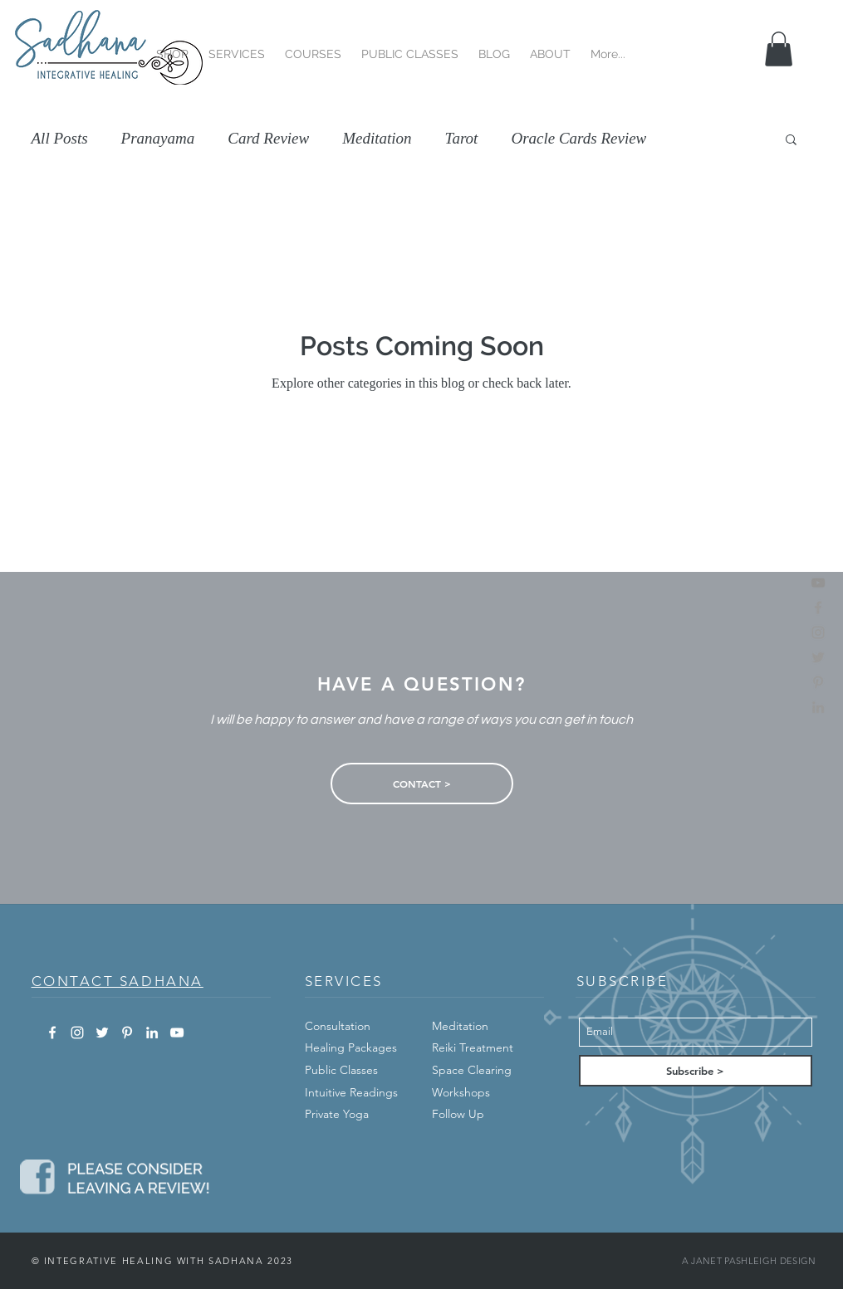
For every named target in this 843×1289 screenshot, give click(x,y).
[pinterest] (818, 682)
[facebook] (818, 607)
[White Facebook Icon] (52, 1032)
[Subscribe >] (695, 1070)
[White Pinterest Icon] (127, 1032)
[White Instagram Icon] (77, 1032)
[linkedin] (818, 707)
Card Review (268, 138)
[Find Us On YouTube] (818, 582)
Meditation (376, 138)
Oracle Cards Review (578, 138)
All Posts (60, 138)
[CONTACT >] (422, 783)
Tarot (461, 138)
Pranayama (158, 138)
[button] (172, 47)
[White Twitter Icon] (102, 1032)
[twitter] (818, 657)
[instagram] (818, 632)
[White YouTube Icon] (177, 1032)
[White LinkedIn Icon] (152, 1032)
